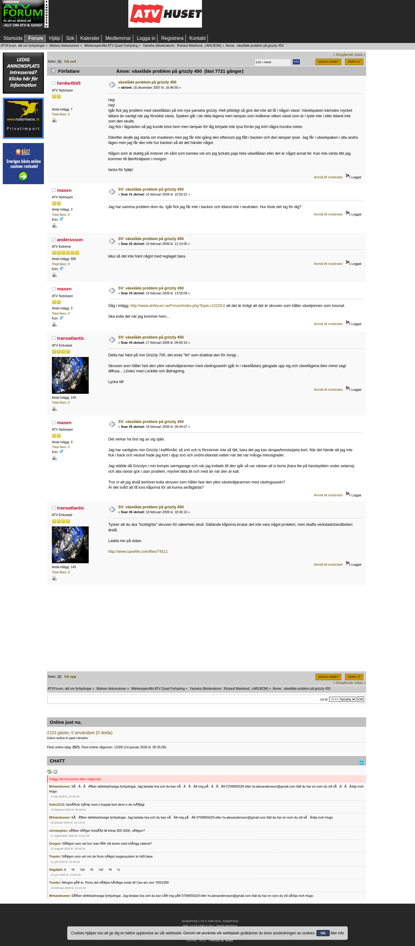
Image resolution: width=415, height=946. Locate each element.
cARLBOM (212, 45)
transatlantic (70, 338)
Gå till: (324, 699)
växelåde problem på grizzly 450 (147, 82)
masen (64, 190)
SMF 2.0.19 (190, 925)
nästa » (360, 54)
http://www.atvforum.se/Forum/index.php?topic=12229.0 (177, 306)
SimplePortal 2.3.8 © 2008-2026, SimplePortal (210, 921)
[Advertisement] (88, 14)
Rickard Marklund (189, 45)
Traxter (54, 856)
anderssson (70, 239)
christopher (58, 830)
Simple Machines (226, 925)
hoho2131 (56, 804)
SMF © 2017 (206, 925)
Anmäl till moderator (328, 177)
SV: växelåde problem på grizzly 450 (151, 189)
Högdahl (55, 869)
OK (323, 933)
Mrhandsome (59, 786)
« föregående (343, 54)
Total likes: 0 (61, 114)
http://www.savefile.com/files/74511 (138, 551)
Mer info (337, 933)
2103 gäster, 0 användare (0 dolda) (80, 733)
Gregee (54, 843)
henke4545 (69, 83)
